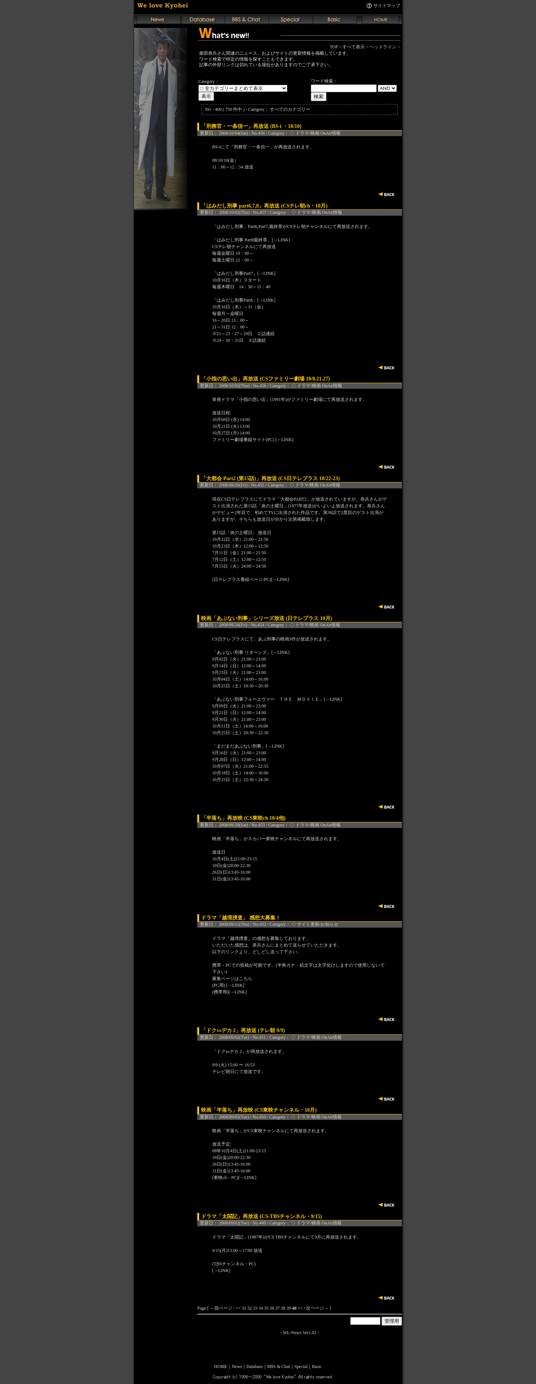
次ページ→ (317, 1308)
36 (272, 1308)
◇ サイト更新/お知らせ (314, 924)
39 (289, 1308)
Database (254, 1366)
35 (266, 1308)
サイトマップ (386, 5)
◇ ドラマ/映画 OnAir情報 (315, 133)
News (237, 1366)
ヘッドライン (383, 46)
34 (261, 1308)
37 (277, 1308)
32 (250, 1308)
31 (244, 1308)
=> (300, 1308)
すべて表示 (353, 46)
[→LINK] (281, 240)
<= (238, 1308)
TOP (334, 46)
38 (283, 1308)
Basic (317, 1366)
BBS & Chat (278, 1366)
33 (255, 1308)
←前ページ (221, 1308)
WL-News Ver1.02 (299, 1332)
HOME (220, 1366)
